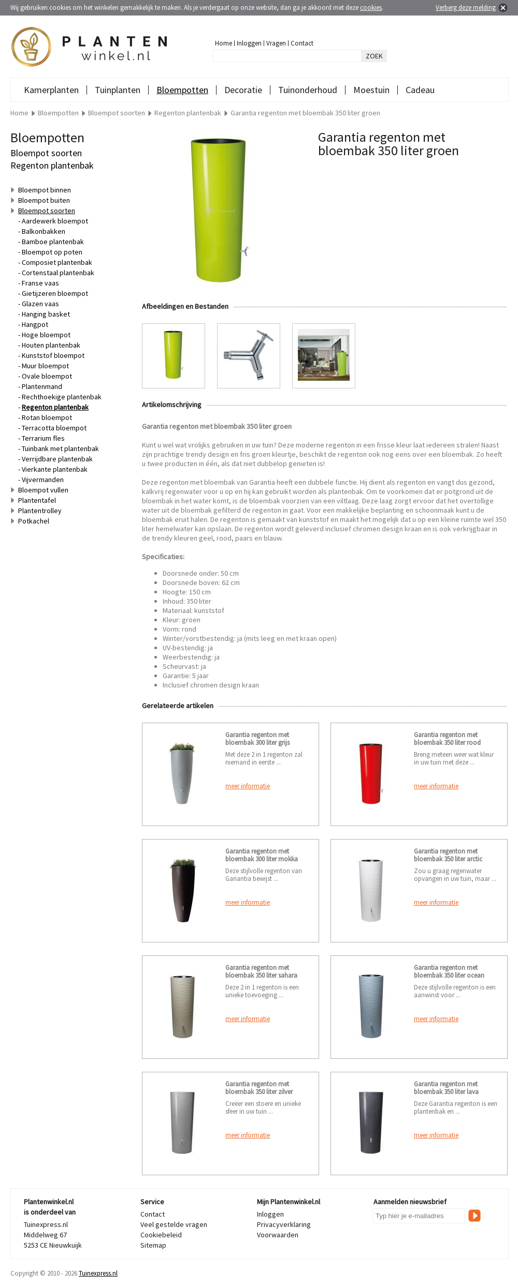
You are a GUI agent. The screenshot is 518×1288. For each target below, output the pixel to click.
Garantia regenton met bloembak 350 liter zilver (259, 1088)
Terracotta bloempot (54, 427)
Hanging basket (46, 314)
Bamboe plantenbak (53, 241)
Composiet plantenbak (57, 262)
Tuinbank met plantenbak (60, 448)
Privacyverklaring (284, 1224)
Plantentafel (37, 500)
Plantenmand (42, 386)
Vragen (276, 43)
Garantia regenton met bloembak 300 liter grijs (257, 738)
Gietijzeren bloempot (55, 293)
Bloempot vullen (43, 490)
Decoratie (243, 90)
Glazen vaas (40, 303)
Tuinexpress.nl (98, 1273)
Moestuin (371, 90)
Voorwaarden (277, 1234)
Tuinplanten (117, 90)
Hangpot (35, 324)
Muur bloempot (45, 365)
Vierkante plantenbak (55, 469)
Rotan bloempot (47, 417)
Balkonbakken (43, 231)
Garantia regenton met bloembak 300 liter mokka (261, 855)
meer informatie (247, 786)
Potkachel (33, 521)
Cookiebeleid (161, 1234)
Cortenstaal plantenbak (58, 272)
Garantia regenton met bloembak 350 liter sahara (261, 971)
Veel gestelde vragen (173, 1224)
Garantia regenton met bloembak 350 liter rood (447, 738)
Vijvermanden (43, 479)
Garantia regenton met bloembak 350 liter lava (446, 1088)
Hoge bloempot (46, 334)
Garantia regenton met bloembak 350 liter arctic (448, 855)
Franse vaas (40, 283)
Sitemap (153, 1245)
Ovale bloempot (47, 376)
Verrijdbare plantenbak (57, 458)
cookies (371, 7)
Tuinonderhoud (307, 90)
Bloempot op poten (52, 252)
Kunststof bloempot (53, 355)
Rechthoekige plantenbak (62, 396)
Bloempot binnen (44, 189)
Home (223, 43)
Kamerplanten (51, 90)
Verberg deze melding (466, 7)
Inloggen (249, 43)
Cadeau (420, 90)
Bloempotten (182, 90)
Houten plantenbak (51, 345)
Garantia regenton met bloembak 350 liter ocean (449, 971)
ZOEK (374, 56)
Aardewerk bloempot (55, 221)
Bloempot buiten (44, 200)
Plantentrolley (40, 510)
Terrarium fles (43, 438)
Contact (302, 43)
